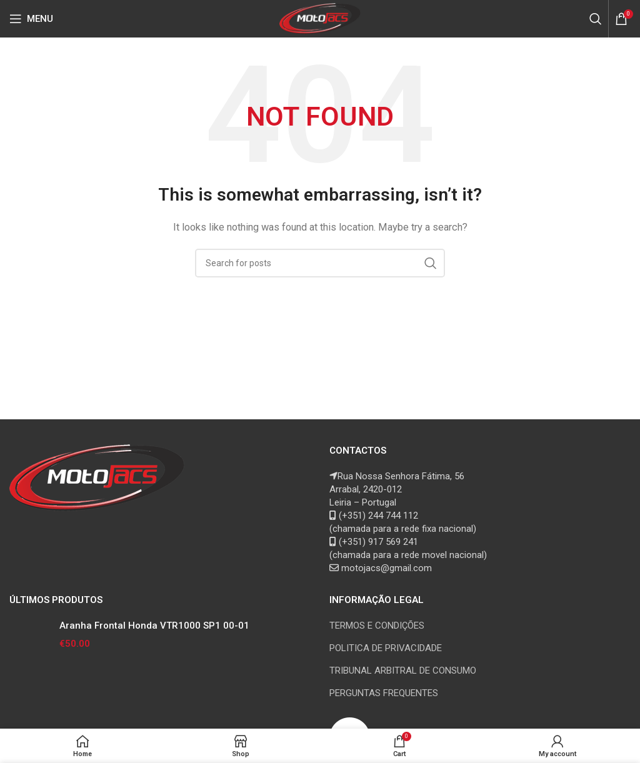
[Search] (595, 18)
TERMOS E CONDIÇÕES (376, 625)
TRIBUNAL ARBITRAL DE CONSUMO (402, 670)
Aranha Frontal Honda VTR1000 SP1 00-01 (154, 625)
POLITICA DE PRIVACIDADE (385, 648)
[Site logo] (320, 18)
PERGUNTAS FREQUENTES (383, 693)
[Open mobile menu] (31, 18)
